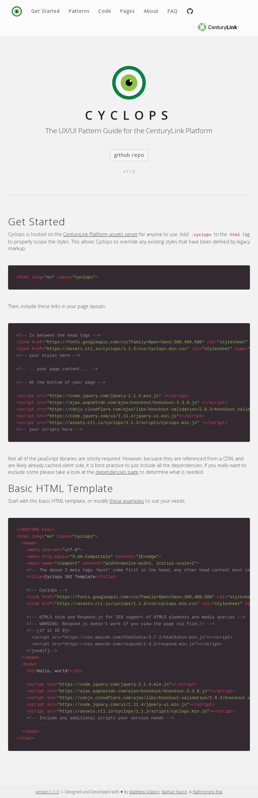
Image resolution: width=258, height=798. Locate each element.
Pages (127, 11)
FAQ (172, 11)
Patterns (79, 11)
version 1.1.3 (47, 792)
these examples (127, 501)
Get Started (45, 11)
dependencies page (116, 472)
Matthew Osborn (144, 792)
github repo (129, 154)
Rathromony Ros (207, 792)
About (151, 11)
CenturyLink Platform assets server (100, 234)
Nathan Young (174, 792)
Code (104, 11)
